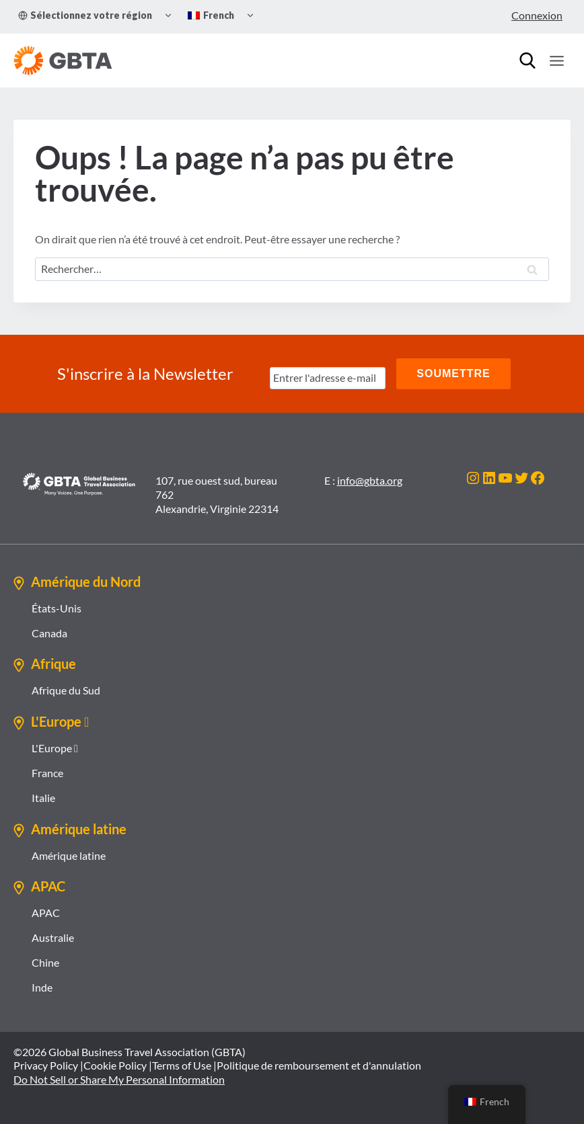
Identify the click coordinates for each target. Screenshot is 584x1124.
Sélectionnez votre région (85, 15)
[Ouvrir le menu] (556, 60)
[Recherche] (527, 60)
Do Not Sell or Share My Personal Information (119, 1079)
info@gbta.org (369, 480)
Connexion (536, 15)
